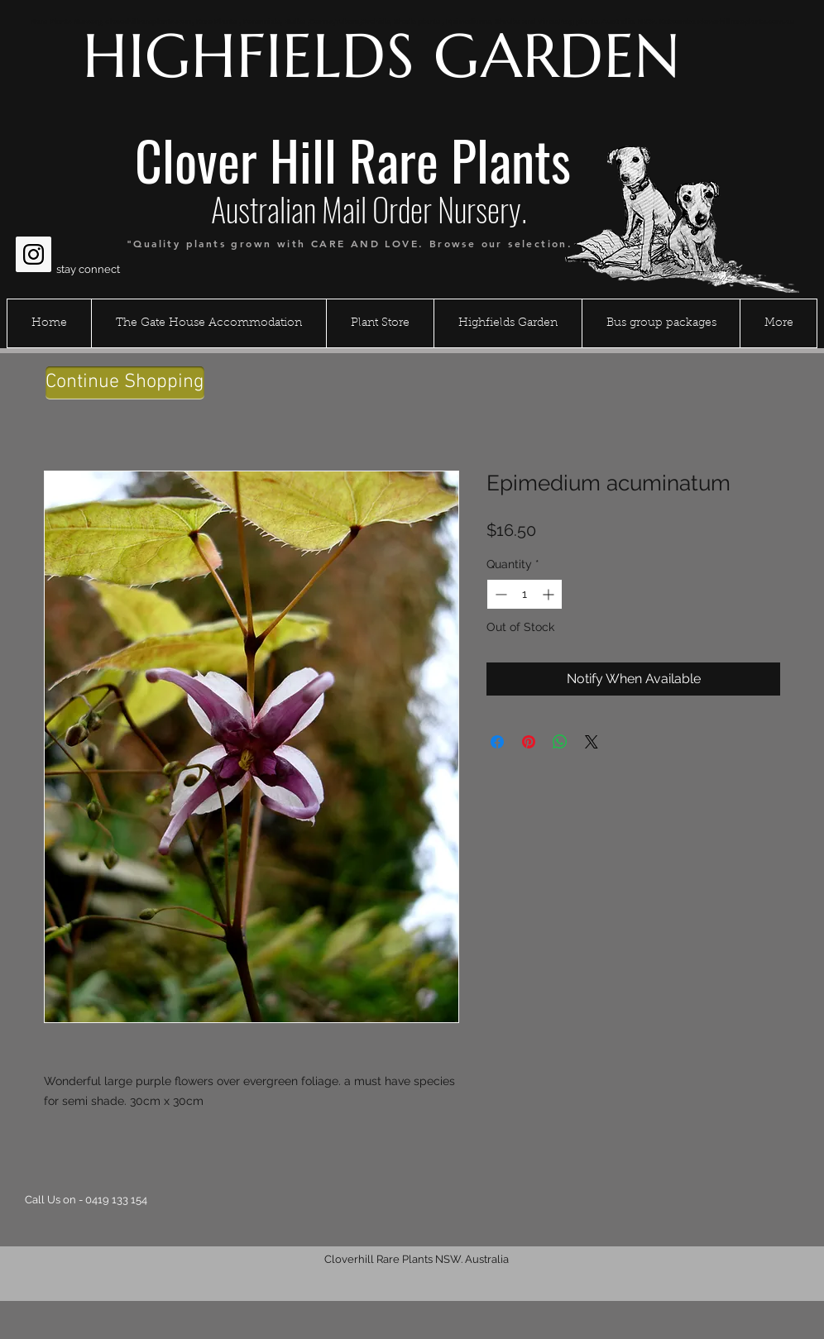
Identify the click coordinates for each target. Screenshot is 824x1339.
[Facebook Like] (47, 214)
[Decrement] (499, 594)
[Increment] (549, 594)
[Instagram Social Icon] (33, 254)
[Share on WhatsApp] (560, 742)
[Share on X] (591, 742)
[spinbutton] (524, 594)
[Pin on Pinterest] (529, 742)
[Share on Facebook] (497, 742)
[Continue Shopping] (125, 382)
